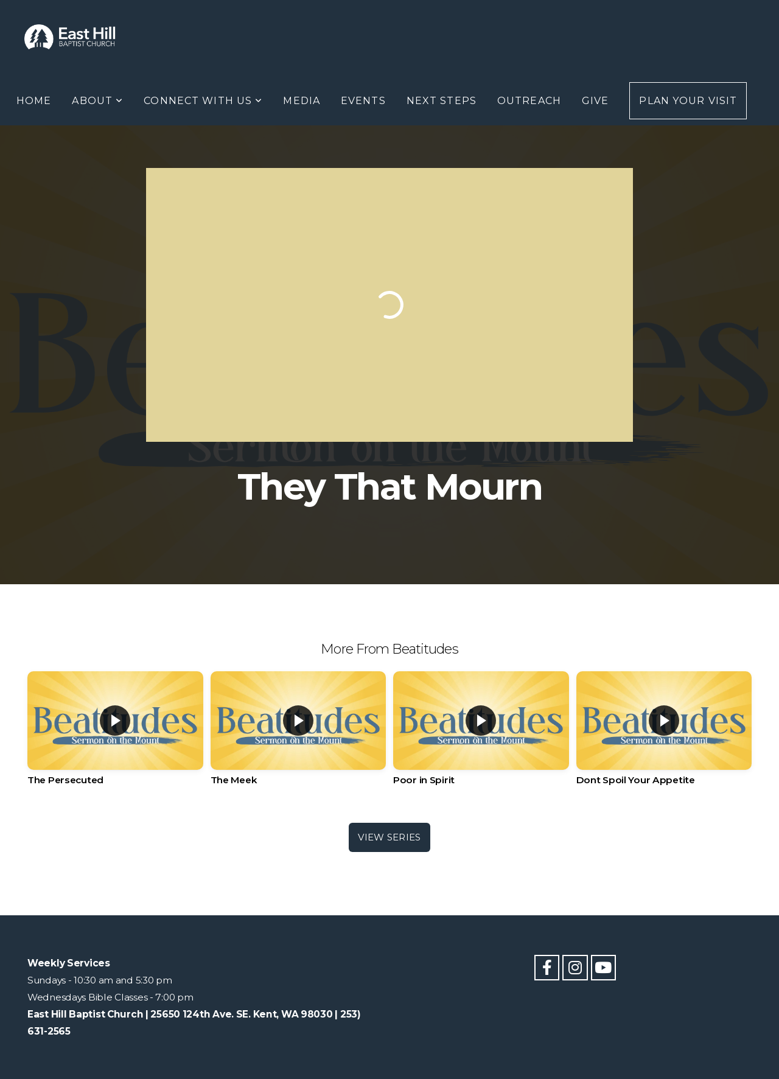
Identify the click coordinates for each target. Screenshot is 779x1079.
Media (301, 101)
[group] (115, 737)
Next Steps (442, 101)
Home (33, 101)
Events (363, 101)
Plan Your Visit (688, 101)
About (97, 101)
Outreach (529, 101)
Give (595, 101)
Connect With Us (203, 101)
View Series (389, 837)
